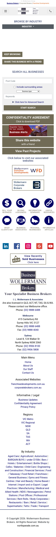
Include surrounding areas (29, 87)
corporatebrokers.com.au (28, 387)
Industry (27, 26)
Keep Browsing (12, 54)
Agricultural (27, 456)
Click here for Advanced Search (28, 102)
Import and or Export (29, 484)
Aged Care (13, 456)
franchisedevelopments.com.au (28, 384)
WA (28, 440)
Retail (33, 502)
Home (28, 362)
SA (28, 433)
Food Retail (28, 474)
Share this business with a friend (23, 62)
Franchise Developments (41, 3)
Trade (34, 506)
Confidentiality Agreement (28, 403)
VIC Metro (28, 419)
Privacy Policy (28, 406)
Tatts (26, 506)
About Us (28, 365)
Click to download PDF (28, 119)
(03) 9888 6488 (32, 310)
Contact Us (28, 372)
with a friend (28, 142)
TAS (28, 436)
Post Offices (25, 495)
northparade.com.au (28, 525)
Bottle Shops (40, 463)
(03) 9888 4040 (30, 329)
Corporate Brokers (26, 3)
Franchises (41, 474)
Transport (44, 506)
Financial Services (34, 470)
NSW (28, 426)
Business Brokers (13, 3)
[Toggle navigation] (5, 11)
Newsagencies (35, 491)
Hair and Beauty (24, 481)
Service (42, 502)
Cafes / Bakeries (14, 466)
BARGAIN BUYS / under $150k (24, 459)
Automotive (41, 456)
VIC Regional (28, 422)
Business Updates (28, 399)
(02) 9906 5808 (30, 349)
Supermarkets (14, 506)
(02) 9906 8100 (32, 346)
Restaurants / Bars (19, 502)
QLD (28, 429)
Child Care (30, 466)
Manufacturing (26, 488)
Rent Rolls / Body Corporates (32, 499)
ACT (28, 444)
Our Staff (28, 369)
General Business (17, 477)
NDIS (23, 491)
